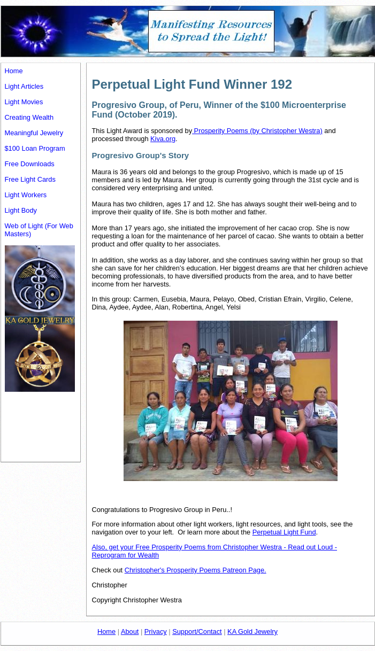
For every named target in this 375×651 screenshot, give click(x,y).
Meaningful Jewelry (34, 133)
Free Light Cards (30, 179)
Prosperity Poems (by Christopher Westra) (257, 131)
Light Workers (26, 195)
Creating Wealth (29, 117)
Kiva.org (162, 139)
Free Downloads (30, 164)
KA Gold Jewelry (252, 631)
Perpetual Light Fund (284, 532)
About (130, 631)
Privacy (155, 631)
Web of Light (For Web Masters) (39, 230)
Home (14, 71)
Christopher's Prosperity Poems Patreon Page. (195, 570)
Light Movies (24, 102)
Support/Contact (196, 631)
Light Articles (24, 86)
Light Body (21, 210)
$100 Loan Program (35, 148)
